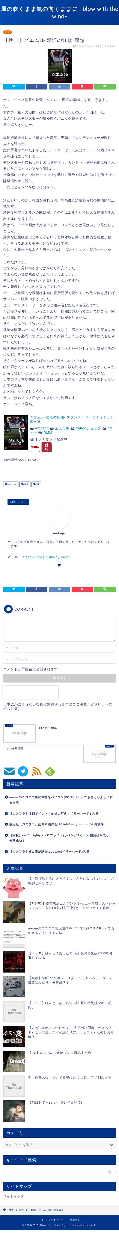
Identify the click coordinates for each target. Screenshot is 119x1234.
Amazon (42, 428)
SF (37, 484)
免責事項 (75, 1220)
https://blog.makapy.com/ (46, 557)
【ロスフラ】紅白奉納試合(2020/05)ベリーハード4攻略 (49, 851)
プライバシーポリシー (51, 1220)
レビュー (12, 484)
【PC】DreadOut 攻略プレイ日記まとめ (59, 1052)
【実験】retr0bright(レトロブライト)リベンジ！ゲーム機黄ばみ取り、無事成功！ (60, 838)
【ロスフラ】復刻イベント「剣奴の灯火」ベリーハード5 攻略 (54, 813)
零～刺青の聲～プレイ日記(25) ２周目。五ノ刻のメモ (69, 1077)
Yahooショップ (88, 428)
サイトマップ (13, 1196)
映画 (7, 32)
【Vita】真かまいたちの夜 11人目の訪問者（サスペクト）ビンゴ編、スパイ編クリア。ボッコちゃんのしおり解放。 (71, 1032)
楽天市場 (62, 428)
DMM (48, 433)
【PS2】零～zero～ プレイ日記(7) (55, 1102)
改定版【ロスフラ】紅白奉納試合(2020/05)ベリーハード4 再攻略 (56, 824)
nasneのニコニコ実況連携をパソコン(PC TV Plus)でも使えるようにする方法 (61, 800)
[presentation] (30, 692)
